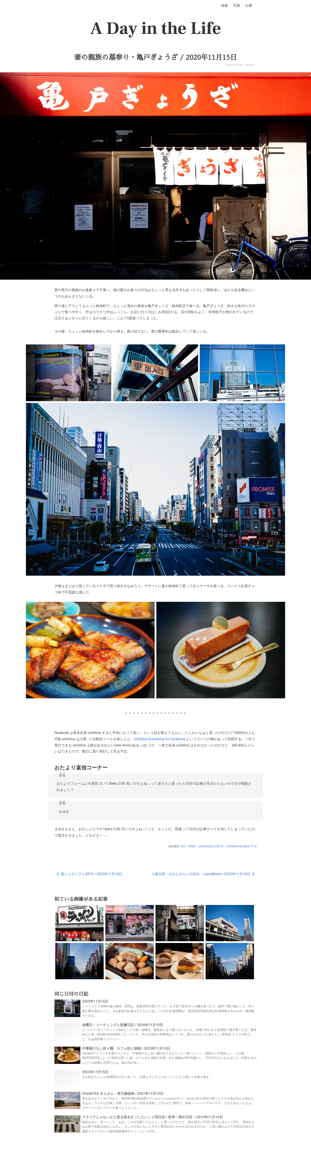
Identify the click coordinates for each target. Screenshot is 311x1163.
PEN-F (192, 846)
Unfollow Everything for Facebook (159, 739)
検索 (224, 5)
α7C (183, 846)
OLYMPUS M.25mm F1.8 (241, 846)
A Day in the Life (155, 28)
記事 (248, 5)
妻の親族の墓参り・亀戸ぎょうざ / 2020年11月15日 (155, 57)
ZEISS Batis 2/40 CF (211, 846)
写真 (236, 5)
